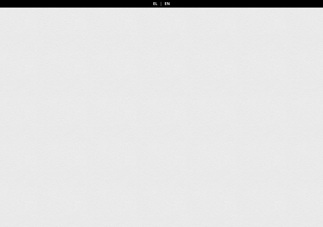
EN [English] (167, 4)
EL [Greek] (155, 4)
